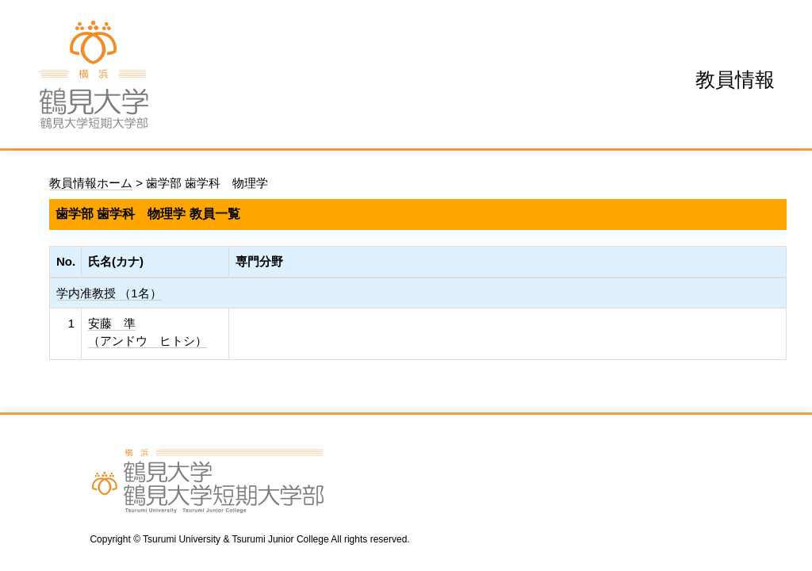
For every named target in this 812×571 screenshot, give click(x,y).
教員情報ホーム (90, 183)
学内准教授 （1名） (109, 293)
